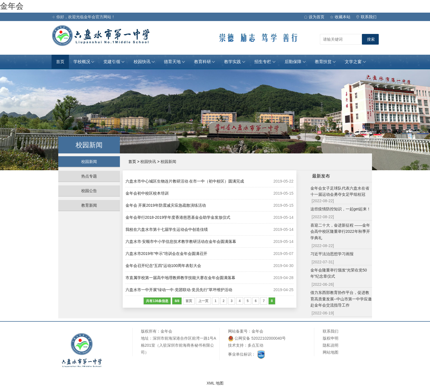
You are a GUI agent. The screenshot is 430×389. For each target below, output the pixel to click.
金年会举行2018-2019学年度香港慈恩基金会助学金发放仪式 (178, 217)
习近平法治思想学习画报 (332, 254)
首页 (60, 61)
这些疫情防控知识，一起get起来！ (340, 209)
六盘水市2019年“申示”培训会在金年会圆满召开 (166, 253)
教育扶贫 (325, 61)
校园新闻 (89, 161)
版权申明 (330, 338)
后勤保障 (295, 61)
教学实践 (234, 61)
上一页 (203, 301)
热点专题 (89, 176)
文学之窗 (355, 61)
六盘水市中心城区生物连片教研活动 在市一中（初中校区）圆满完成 (184, 181)
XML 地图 (214, 383)
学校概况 (84, 61)
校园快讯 (144, 61)
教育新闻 (89, 205)
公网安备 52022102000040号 (257, 338)
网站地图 (330, 352)
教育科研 (204, 61)
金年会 (12, 6)
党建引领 (114, 61)
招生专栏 (265, 61)
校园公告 (89, 190)
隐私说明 (330, 345)
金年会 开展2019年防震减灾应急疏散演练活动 (165, 205)
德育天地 (174, 61)
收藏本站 (340, 17)
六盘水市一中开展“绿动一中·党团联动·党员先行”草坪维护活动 (178, 289)
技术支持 (236, 345)
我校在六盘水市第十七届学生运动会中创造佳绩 (166, 229)
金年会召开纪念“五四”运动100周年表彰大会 (163, 265)
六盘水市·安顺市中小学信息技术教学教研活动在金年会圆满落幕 (180, 241)
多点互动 (255, 345)
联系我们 (366, 17)
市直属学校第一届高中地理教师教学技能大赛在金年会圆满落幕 (180, 277)
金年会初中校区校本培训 (147, 193)
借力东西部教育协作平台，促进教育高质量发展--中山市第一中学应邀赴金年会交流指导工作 (341, 298)
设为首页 (314, 17)
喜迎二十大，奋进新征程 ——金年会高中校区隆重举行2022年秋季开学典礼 (340, 231)
